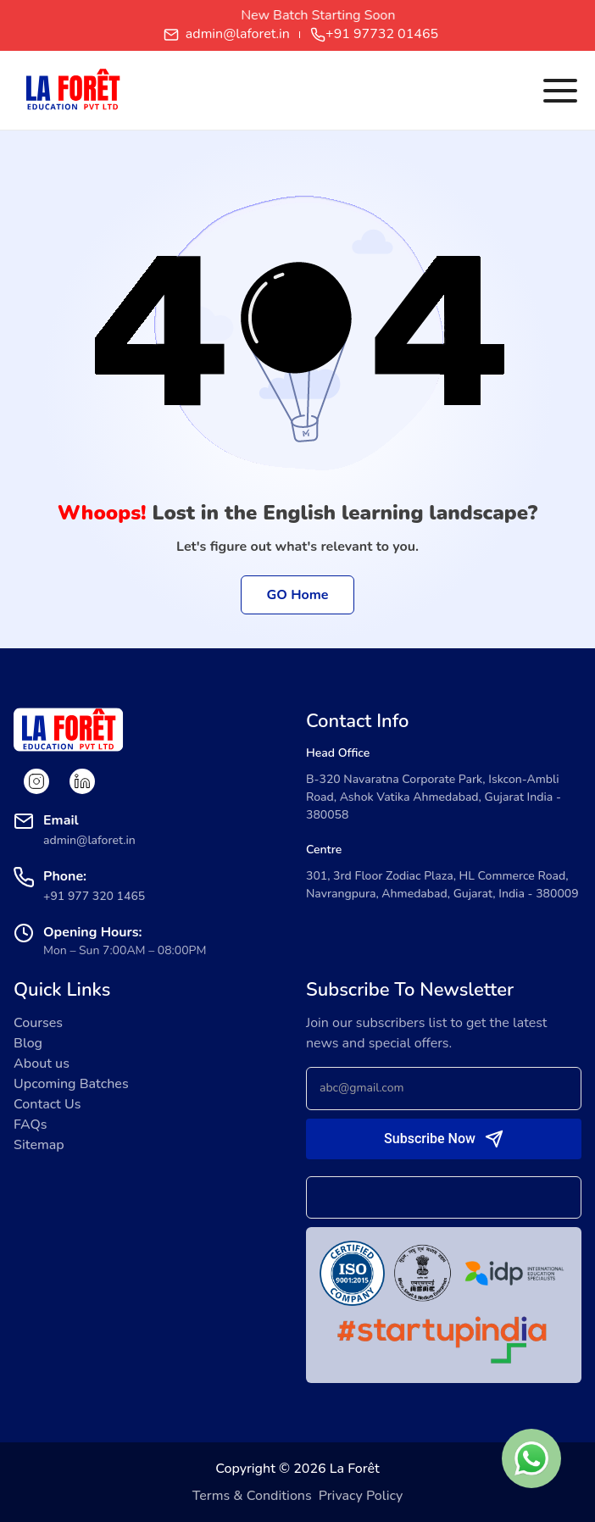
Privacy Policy (361, 1495)
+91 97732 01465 (374, 34)
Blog (28, 1043)
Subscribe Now (429, 1138)
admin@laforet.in (227, 34)
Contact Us (47, 1104)
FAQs (30, 1124)
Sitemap (39, 1145)
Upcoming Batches (71, 1084)
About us (42, 1063)
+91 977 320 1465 (94, 896)
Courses (38, 1023)
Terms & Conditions (252, 1495)
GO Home (298, 595)
